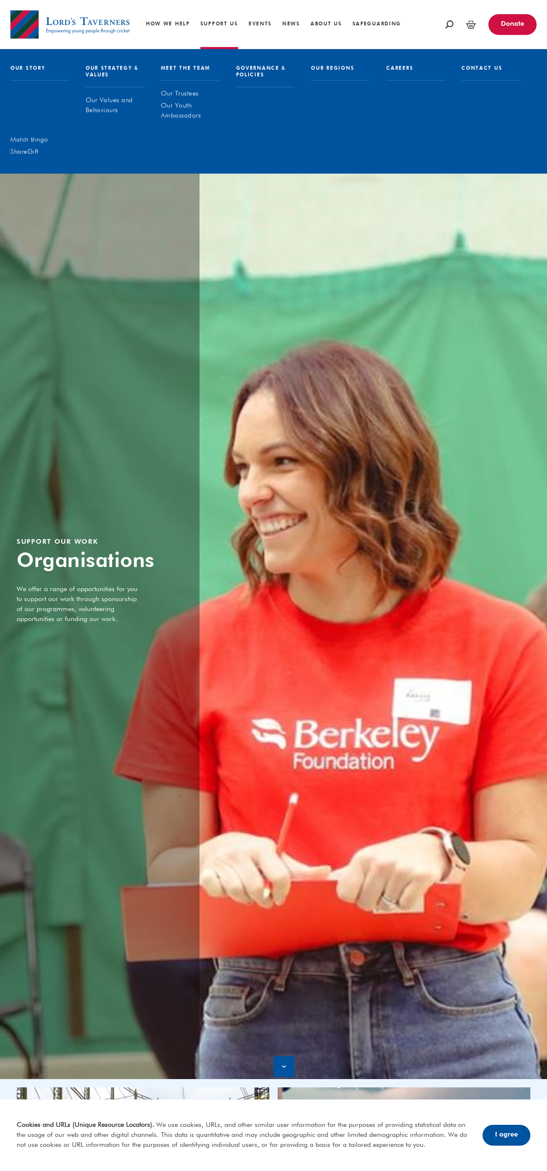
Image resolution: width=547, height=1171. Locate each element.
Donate (512, 24)
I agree (506, 1134)
